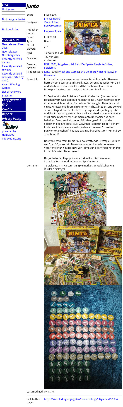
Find (5, 5)
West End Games (69, 71)
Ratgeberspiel (66, 64)
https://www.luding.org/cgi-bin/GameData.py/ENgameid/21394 (81, 399)
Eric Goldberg (52, 18)
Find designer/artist (13, 19)
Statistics (7, 95)
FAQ (5, 104)
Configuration (11, 100)
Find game (8, 9)
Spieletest (50, 67)
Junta (47, 71)
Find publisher (10, 29)
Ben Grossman (53, 25)
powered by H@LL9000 (9, 133)
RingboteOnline (103, 64)
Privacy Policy (11, 118)
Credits (7, 109)
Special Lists (10, 40)
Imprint (7, 114)
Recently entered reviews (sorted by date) (13, 77)
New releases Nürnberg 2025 (11, 53)
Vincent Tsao (51, 22)
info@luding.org (11, 138)
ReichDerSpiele (84, 64)
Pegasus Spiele (53, 31)
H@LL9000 (50, 64)
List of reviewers (11, 91)
